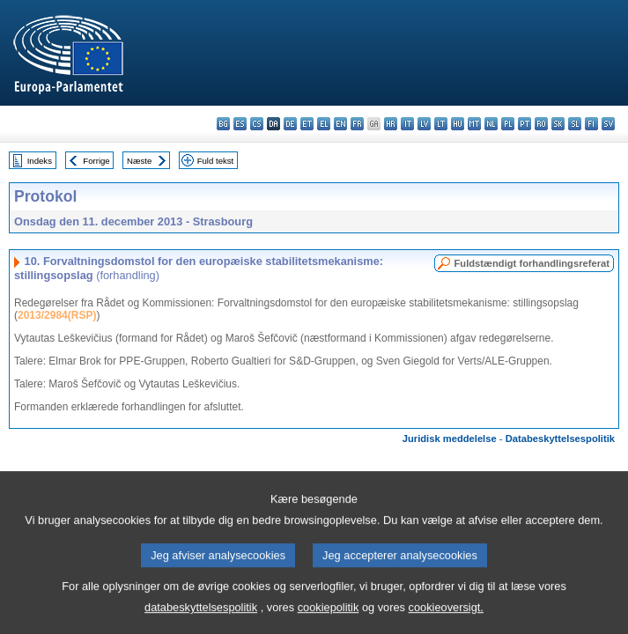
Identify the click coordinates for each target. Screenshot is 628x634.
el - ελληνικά (323, 123)
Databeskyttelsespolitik (560, 438)
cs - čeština (256, 123)
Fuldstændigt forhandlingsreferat (532, 263)
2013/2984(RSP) (57, 315)
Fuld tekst (215, 161)
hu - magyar (457, 123)
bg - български (223, 123)
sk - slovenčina (558, 123)
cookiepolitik (328, 621)
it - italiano (407, 123)
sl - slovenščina (574, 123)
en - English (340, 123)
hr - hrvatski (390, 123)
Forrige (96, 161)
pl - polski (507, 123)
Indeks (39, 161)
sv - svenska (608, 123)
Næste (139, 161)
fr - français (357, 123)
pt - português (524, 123)
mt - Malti (474, 123)
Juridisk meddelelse (450, 438)
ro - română (541, 123)
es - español (240, 123)
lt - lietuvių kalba (440, 123)
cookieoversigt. (446, 621)
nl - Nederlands (491, 123)
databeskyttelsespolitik (200, 621)
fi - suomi (591, 123)
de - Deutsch (290, 123)
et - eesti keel (307, 123)
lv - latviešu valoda (424, 123)
